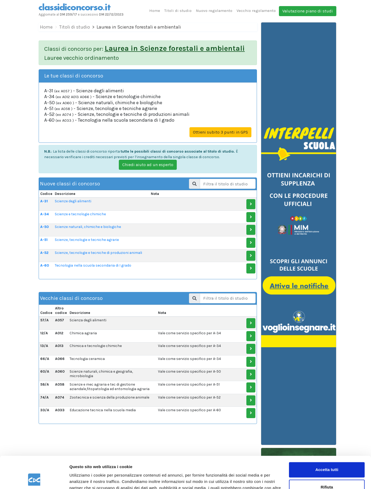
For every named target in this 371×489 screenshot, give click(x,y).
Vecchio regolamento (256, 10)
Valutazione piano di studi (307, 10)
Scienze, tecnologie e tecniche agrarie (87, 239)
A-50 (44, 227)
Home (154, 10)
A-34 (44, 214)
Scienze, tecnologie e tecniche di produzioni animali (98, 252)
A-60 (44, 265)
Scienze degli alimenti (73, 201)
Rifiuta (327, 457)
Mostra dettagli (83, 478)
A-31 (44, 201)
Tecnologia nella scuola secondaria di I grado (93, 265)
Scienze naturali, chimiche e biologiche (88, 227)
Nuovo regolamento (214, 10)
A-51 (44, 239)
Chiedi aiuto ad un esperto (147, 164)
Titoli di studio (178, 10)
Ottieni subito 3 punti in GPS (220, 132)
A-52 (44, 252)
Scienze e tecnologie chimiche (80, 214)
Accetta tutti (326, 439)
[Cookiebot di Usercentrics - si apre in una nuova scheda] (34, 479)
